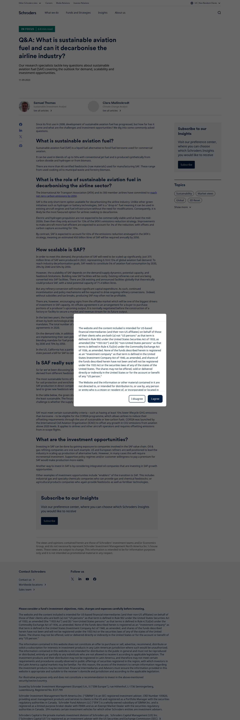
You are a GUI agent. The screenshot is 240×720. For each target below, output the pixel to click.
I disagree (137, 399)
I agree (155, 399)
